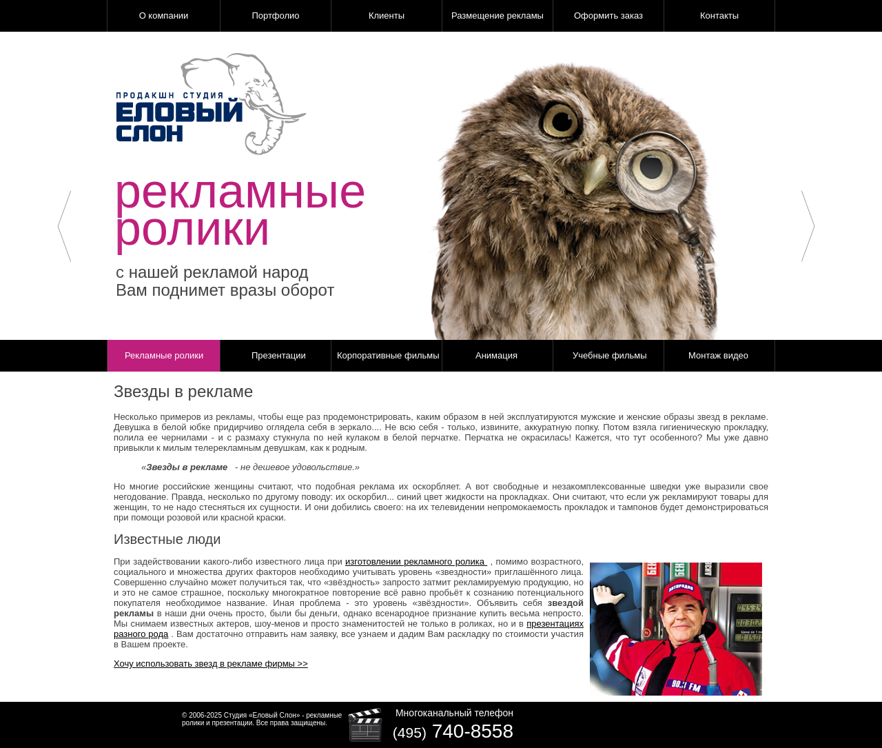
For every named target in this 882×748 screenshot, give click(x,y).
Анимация (496, 355)
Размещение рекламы (497, 15)
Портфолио (275, 15)
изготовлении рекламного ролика (416, 561)
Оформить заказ (608, 15)
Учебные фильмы (610, 355)
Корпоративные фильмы (388, 355)
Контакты (719, 15)
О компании (164, 15)
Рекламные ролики (164, 355)
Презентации (279, 355)
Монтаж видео (718, 355)
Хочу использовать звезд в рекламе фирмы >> (211, 663)
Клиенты (386, 15)
